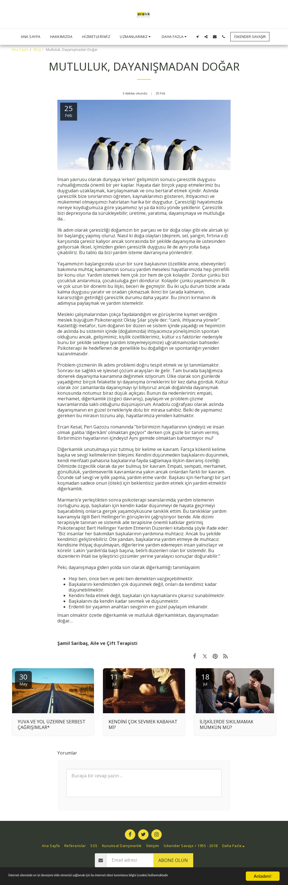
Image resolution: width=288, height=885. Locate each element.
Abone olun (173, 860)
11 (114, 679)
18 (205, 679)
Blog (37, 49)
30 (23, 679)
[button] (136, 36)
